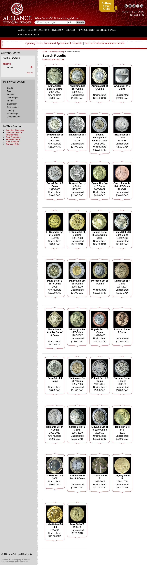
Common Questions (38, 30)
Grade (10, 88)
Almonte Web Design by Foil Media (15, 559)
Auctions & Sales (106, 30)
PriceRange (12, 113)
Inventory (58, 30)
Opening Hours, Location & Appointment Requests (53, 43)
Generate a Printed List (53, 59)
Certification (12, 107)
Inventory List (12, 135)
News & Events (86, 30)
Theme (10, 101)
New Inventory (12, 142)
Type (9, 91)
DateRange (12, 97)
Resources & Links (28, 34)
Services (70, 30)
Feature (10, 94)
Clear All (30, 73)
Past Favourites (13, 137)
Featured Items (13, 139)
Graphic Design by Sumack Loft (14, 562)
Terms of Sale (12, 144)
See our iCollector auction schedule (104, 43)
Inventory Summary (15, 130)
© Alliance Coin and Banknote (16, 554)
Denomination (13, 117)
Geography (12, 104)
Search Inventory (14, 132)
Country (10, 110)
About (21, 30)
